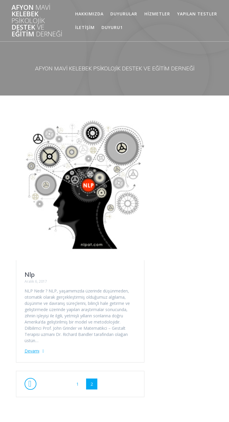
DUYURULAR (123, 14)
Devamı (32, 351)
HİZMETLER (157, 14)
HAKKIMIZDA (89, 14)
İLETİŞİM (85, 27)
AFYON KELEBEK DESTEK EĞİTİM (37, 20)
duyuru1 (112, 27)
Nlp (30, 274)
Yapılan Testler (197, 14)
